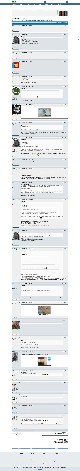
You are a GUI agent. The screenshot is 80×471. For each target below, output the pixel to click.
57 (16, 57)
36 (16, 163)
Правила (19, 448)
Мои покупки (32, 461)
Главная (14, 4)
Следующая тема (65, 22)
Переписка (32, 459)
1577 (16, 48)
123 (16, 389)
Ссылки (40, 4)
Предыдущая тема (59, 22)
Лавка (21, 4)
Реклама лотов (56, 459)
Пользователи (56, 448)
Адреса (46, 4)
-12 (16, 72)
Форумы (27, 4)
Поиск (40, 448)
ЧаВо (31, 448)
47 (16, 29)
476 (16, 410)
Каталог (33, 4)
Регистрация (63, 1)
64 (16, 203)
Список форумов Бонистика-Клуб (27, 20)
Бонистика (34, 20)
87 (16, 47)
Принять (40, 469)
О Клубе (20, 459)
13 (16, 125)
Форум (43, 459)
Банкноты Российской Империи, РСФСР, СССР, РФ (44, 20)
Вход (67, 1)
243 (16, 30)
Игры (65, 4)
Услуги (20, 461)
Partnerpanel (56, 457)
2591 (16, 173)
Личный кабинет (33, 457)
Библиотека (59, 4)
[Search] (32, 2)
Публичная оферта (57, 461)
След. (24, 18)
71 (16, 409)
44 (16, 98)
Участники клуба (22, 463)
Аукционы (32, 463)
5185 (16, 390)
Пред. (17, 18)
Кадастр (52, 4)
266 (16, 99)
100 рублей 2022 (16, 17)
